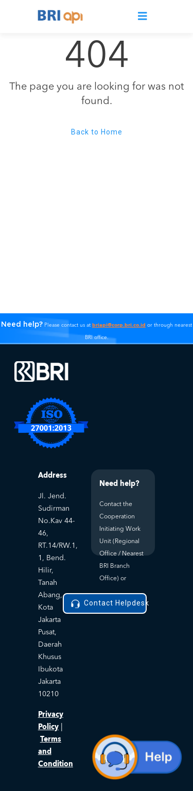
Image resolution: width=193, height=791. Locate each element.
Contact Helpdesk (108, 603)
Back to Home (96, 132)
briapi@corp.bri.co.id (119, 325)
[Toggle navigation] (142, 16)
